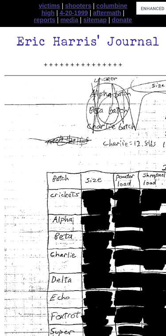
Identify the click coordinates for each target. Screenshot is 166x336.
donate (122, 19)
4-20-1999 (74, 12)
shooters (78, 5)
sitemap (95, 19)
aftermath (107, 12)
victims (49, 5)
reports (44, 19)
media (69, 19)
